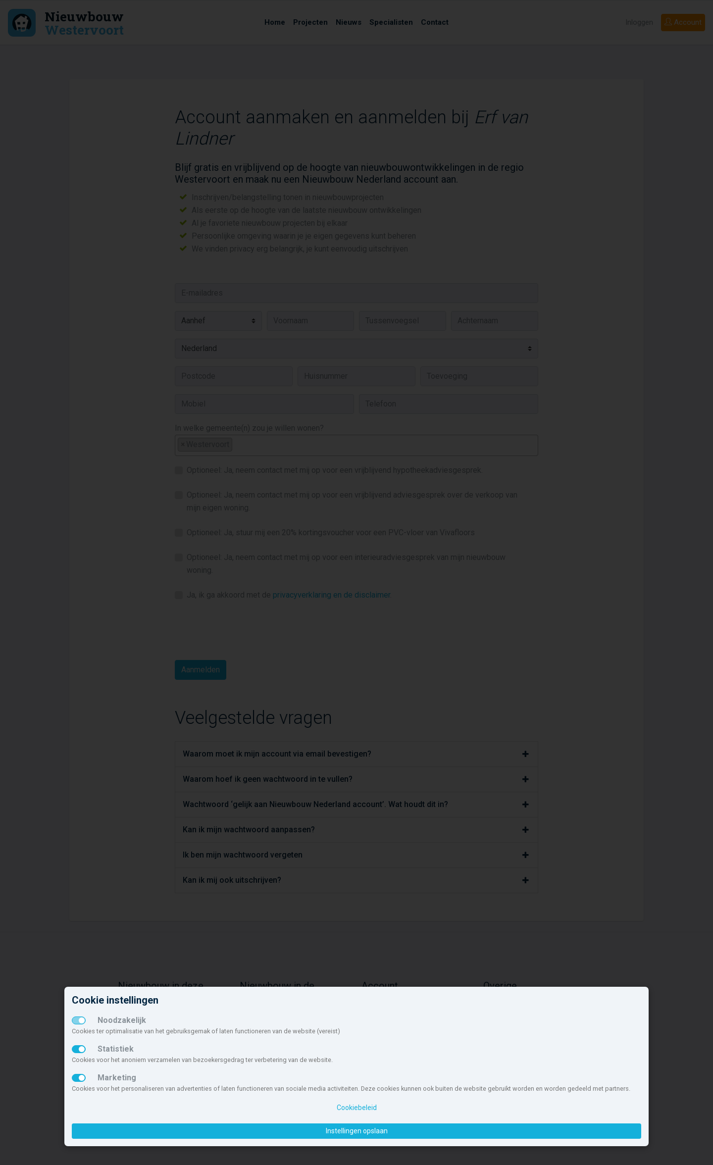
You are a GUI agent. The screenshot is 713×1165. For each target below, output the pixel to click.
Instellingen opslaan (357, 1131)
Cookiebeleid (357, 1108)
